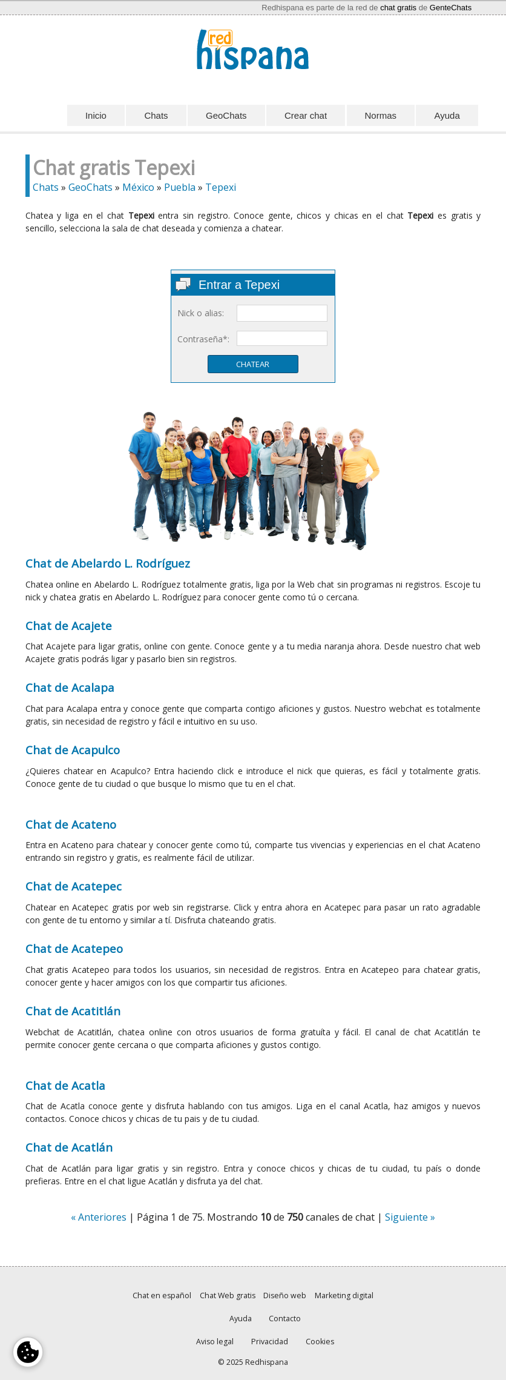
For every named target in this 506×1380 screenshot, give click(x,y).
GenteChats (451, 7)
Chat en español (162, 1295)
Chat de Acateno (70, 824)
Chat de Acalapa (69, 687)
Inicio (96, 115)
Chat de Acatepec (73, 886)
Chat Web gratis (227, 1295)
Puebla (180, 187)
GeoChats (226, 115)
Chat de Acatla (65, 1085)
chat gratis (398, 7)
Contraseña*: (203, 339)
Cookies (320, 1341)
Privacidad (269, 1341)
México (138, 187)
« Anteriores (98, 1217)
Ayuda (446, 115)
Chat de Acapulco (72, 749)
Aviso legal (215, 1341)
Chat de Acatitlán (72, 1010)
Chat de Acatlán (69, 1147)
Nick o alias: (200, 313)
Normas (381, 115)
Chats (156, 115)
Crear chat (305, 115)
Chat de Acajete (68, 625)
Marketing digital (344, 1295)
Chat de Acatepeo (74, 948)
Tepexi (220, 187)
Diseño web (284, 1295)
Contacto (285, 1318)
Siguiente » (410, 1217)
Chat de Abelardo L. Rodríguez (107, 563)
